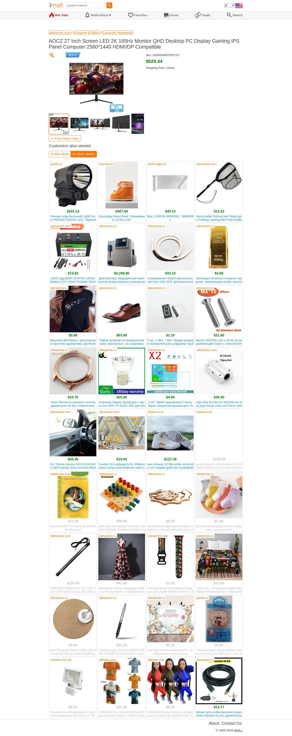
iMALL (238, 730)
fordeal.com (204, 412)
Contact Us (232, 723)
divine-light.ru (157, 164)
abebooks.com (60, 474)
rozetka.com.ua (60, 659)
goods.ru (56, 164)
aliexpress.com (206, 164)
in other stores (84, 154)
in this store (60, 154)
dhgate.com (156, 412)
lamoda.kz (106, 164)
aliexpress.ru (107, 226)
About (214, 723)
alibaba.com (107, 659)
